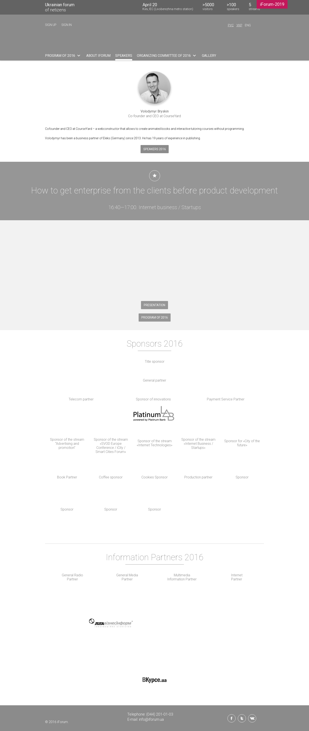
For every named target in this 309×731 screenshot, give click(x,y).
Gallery (209, 56)
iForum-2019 (272, 4)
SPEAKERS (123, 56)
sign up (50, 25)
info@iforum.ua (151, 719)
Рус (231, 25)
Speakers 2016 (154, 149)
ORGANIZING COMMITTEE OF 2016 (167, 55)
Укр (239, 25)
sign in (66, 25)
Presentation (154, 305)
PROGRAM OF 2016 (63, 55)
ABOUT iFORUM (98, 56)
